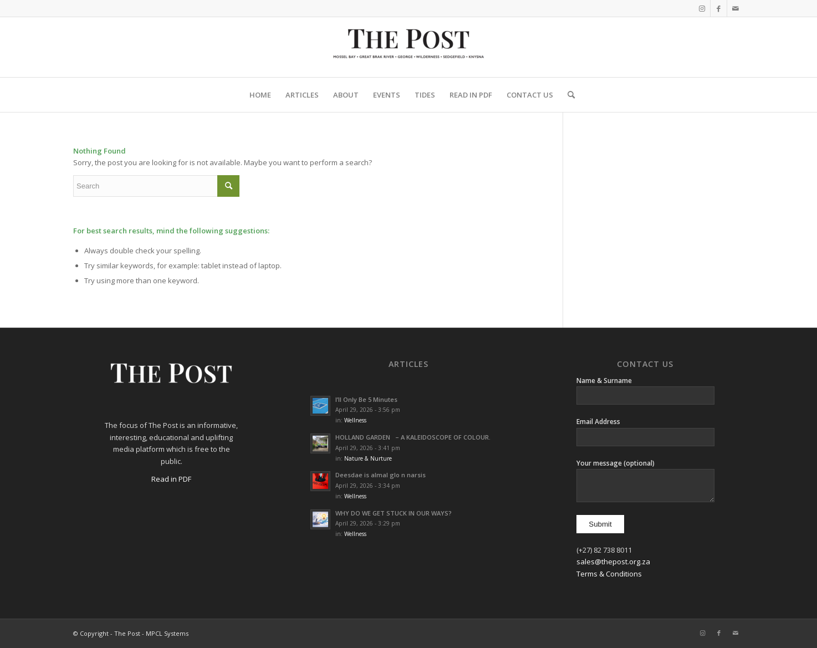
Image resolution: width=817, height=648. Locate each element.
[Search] (567, 95)
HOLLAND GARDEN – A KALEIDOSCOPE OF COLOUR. (413, 437)
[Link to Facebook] (719, 8)
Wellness (355, 420)
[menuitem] (260, 95)
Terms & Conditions (609, 574)
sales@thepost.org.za (613, 562)
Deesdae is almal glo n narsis (380, 475)
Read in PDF (171, 479)
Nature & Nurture (368, 458)
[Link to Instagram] (702, 8)
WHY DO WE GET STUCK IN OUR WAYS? (396, 513)
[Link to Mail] (735, 8)
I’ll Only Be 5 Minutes (366, 399)
